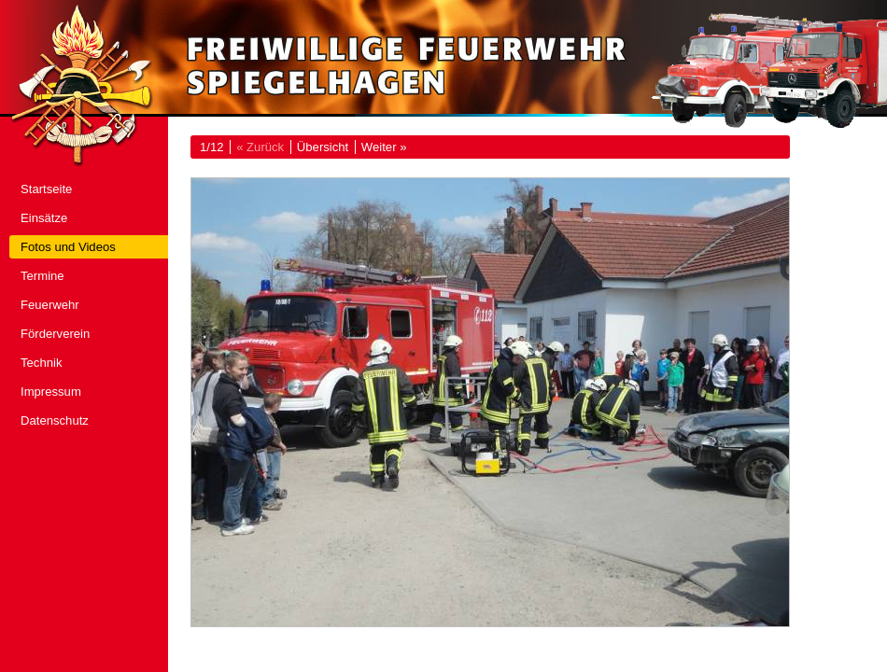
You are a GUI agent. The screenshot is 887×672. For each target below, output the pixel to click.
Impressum (51, 392)
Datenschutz (55, 420)
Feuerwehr (50, 305)
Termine (42, 276)
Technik (41, 363)
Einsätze (44, 218)
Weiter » (384, 147)
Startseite (46, 189)
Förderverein (55, 334)
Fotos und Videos (68, 247)
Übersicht (322, 147)
